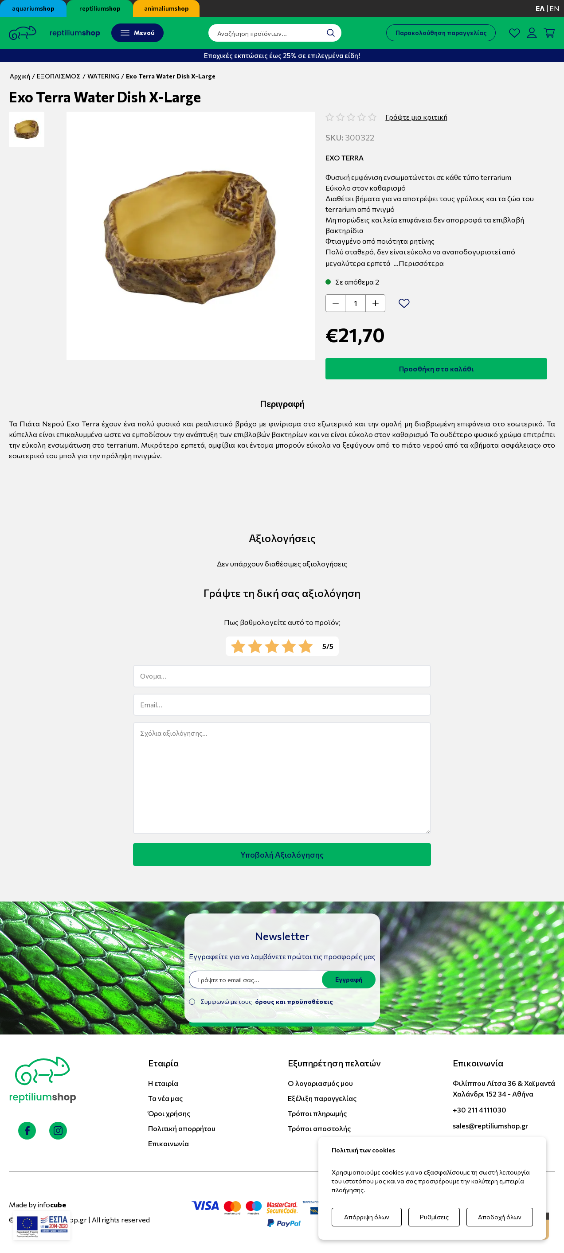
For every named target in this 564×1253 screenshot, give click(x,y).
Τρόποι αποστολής (319, 1128)
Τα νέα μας (165, 1098)
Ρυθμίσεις (434, 1217)
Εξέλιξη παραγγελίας (322, 1098)
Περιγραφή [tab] (282, 403)
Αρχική (20, 76)
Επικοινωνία (168, 1143)
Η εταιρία (163, 1083)
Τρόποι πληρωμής (317, 1113)
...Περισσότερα (418, 263)
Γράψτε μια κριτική (416, 117)
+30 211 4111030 (479, 1109)
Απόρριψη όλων (366, 1217)
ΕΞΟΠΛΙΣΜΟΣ (59, 76)
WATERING (103, 76)
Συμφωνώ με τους (266, 1001)
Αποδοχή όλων (499, 1217)
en (554, 8)
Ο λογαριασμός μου (320, 1083)
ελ (540, 8)
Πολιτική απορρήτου (181, 1128)
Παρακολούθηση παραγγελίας (441, 32)
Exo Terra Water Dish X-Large (170, 76)
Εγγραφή (348, 979)
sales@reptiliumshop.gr (490, 1125)
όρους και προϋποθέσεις (294, 1001)
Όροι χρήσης (169, 1113)
